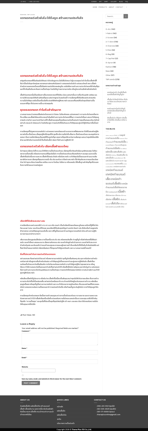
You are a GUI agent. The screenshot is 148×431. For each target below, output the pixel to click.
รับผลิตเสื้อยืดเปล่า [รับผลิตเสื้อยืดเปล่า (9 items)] (118, 158)
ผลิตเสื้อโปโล (61, 415)
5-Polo (108, 50)
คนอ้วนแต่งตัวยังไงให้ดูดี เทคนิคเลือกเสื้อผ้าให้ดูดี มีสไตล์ (116, 111)
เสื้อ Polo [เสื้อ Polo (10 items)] (123, 195)
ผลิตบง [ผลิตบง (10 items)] (125, 149)
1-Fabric (109, 33)
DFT (100, 2)
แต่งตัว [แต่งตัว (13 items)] (111, 207)
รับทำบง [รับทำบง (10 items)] (114, 155)
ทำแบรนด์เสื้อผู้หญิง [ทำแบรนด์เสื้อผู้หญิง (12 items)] (121, 145)
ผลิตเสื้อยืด (61, 411)
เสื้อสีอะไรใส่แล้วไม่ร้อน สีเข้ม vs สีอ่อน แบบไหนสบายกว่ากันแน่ (117, 101)
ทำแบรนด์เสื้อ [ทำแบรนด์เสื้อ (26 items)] (119, 141)
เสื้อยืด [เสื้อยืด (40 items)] (116, 199)
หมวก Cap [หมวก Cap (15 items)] (123, 160)
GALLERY (114, 2)
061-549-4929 (103, 409)
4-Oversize (110, 46)
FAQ (126, 2)
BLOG (121, 2)
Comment (26, 331)
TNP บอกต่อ (31, 15)
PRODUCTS (103, 7)
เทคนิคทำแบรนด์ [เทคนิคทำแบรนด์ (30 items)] (114, 170)
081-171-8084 (103, 411)
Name (24, 348)
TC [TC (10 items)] (118, 135)
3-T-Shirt (110, 41)
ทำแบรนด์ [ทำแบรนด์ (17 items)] (109, 142)
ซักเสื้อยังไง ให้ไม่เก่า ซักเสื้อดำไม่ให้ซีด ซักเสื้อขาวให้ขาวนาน (117, 120)
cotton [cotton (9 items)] (107, 135)
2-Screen (109, 37)
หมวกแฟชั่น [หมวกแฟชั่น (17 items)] (118, 163)
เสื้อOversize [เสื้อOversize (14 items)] (110, 195)
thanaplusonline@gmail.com (108, 414)
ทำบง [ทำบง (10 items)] (126, 138)
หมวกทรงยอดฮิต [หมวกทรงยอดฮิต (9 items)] (110, 164)
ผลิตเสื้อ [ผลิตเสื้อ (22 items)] (109, 151)
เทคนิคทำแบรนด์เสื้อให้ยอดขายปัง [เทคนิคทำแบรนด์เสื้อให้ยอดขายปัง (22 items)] (117, 187)
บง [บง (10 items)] (121, 149)
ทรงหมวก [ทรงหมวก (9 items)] (122, 138)
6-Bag (108, 54)
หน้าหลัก (60, 406)
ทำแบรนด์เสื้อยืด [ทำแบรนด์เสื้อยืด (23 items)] (113, 148)
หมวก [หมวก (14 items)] (117, 161)
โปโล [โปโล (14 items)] (122, 207)
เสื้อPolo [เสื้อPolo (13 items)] (118, 195)
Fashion (23, 15)
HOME (95, 7)
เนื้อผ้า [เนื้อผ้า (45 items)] (121, 191)
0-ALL (108, 29)
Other (108, 75)
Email (24, 357)
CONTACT (119, 7)
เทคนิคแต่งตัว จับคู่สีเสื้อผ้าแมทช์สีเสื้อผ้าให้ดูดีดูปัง (117, 93)
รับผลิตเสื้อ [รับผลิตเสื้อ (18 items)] (121, 155)
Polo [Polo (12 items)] (115, 135)
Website (25, 367)
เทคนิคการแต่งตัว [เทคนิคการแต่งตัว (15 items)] (119, 166)
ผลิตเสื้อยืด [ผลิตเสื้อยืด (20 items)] (117, 151)
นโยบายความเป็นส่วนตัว (66, 423)
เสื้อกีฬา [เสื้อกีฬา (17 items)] (109, 199)
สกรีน (59, 419)
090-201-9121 (103, 406)
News (108, 71)
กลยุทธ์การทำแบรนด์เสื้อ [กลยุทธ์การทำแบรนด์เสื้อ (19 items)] (115, 137)
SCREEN (94, 2)
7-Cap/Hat (110, 58)
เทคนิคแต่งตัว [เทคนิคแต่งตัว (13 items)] (113, 192)
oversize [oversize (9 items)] (111, 135)
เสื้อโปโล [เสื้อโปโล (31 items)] (115, 203)
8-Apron (109, 62)
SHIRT (106, 2)
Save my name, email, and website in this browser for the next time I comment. (52, 379)
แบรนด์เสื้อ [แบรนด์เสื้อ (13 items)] (116, 207)
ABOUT (111, 7)
